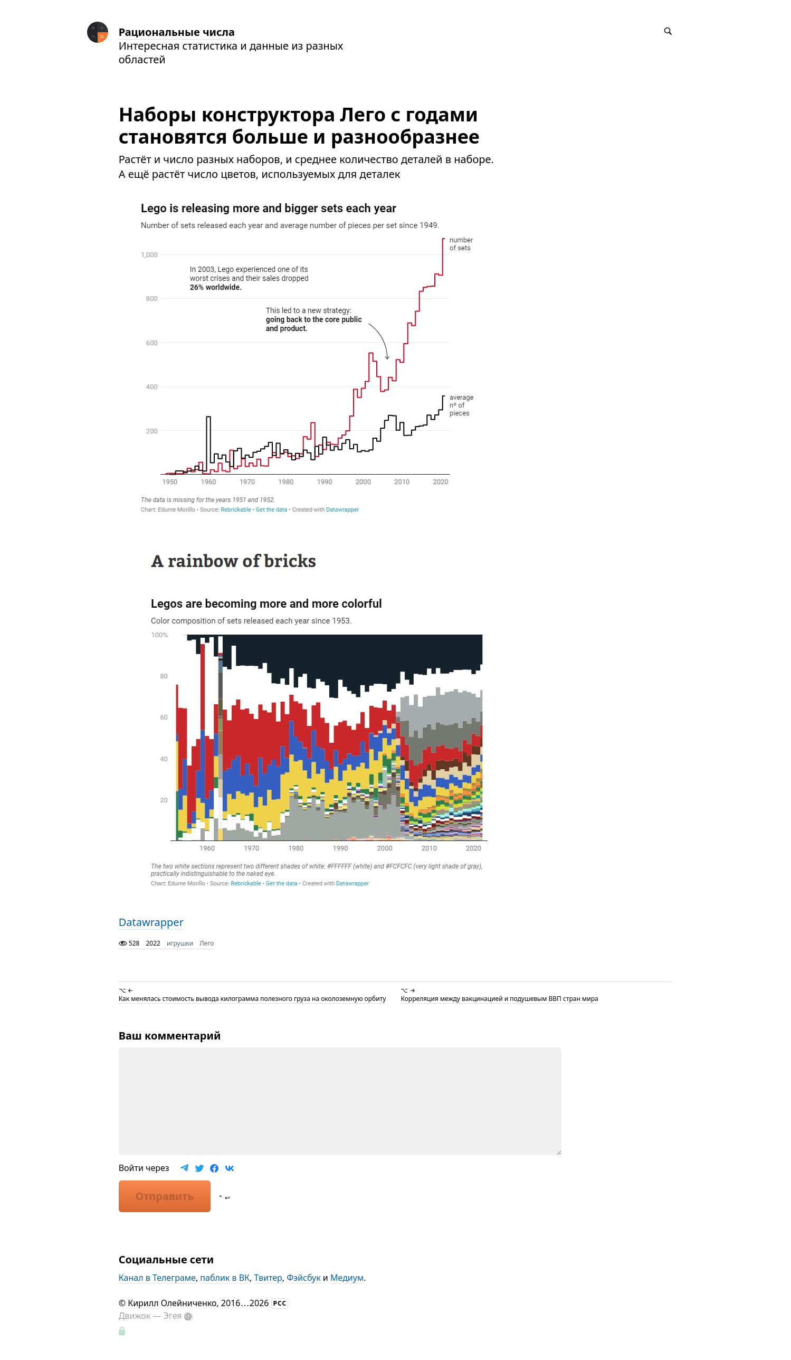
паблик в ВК (225, 1277)
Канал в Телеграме (157, 1277)
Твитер (268, 1277)
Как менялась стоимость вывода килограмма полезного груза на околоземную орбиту (252, 998)
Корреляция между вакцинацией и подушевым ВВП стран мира (499, 998)
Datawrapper (151, 922)
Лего (206, 943)
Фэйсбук (304, 1277)
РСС (280, 1303)
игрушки (180, 943)
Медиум (347, 1277)
